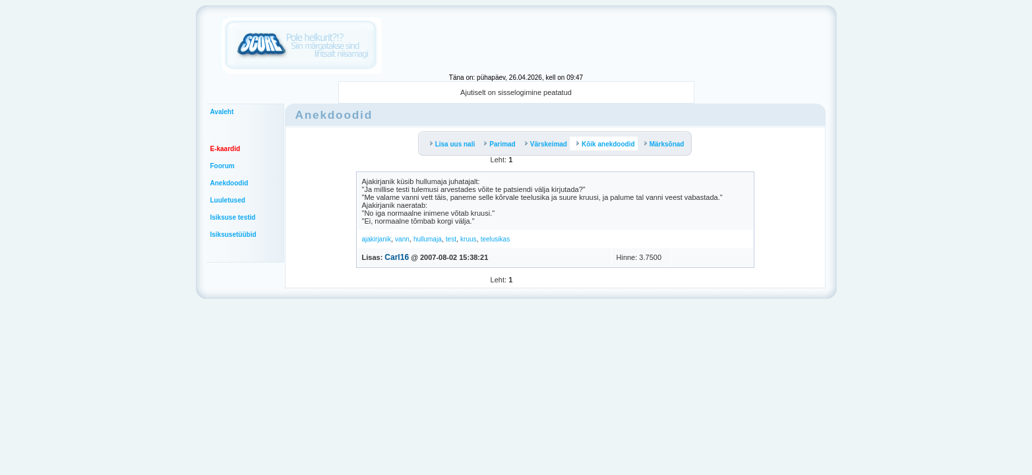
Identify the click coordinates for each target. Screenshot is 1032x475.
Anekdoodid (229, 183)
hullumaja (427, 239)
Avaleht (222, 111)
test (451, 239)
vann (402, 239)
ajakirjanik (376, 239)
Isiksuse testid (233, 217)
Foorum (222, 166)
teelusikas (495, 239)
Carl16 (396, 257)
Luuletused (227, 200)
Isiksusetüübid (233, 234)
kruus (468, 239)
